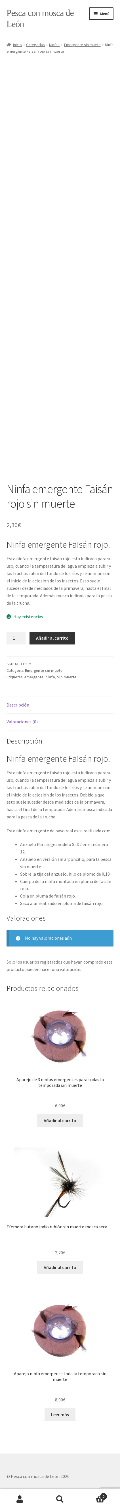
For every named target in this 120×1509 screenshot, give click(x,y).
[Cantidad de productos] (16, 638)
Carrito (93, 1495)
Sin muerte (66, 676)
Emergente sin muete (82, 44)
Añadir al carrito (52, 638)
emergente (33, 676)
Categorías (35, 44)
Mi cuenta (20, 1499)
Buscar (60, 1499)
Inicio (17, 44)
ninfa (50, 676)
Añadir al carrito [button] (60, 1120)
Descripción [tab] (18, 705)
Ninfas (54, 44)
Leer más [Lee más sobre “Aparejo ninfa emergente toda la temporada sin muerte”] (60, 1414)
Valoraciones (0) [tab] (22, 721)
